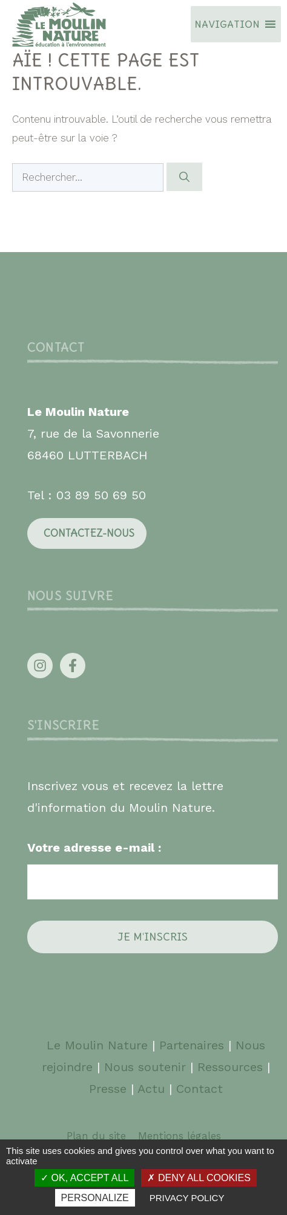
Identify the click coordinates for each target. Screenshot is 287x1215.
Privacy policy (187, 1198)
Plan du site (96, 1136)
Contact (199, 1088)
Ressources (230, 1067)
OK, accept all (84, 1178)
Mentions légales (179, 1136)
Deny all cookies (198, 1178)
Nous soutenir (145, 1067)
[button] (227, 24)
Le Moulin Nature (97, 1045)
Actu (151, 1088)
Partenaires (193, 1045)
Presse (108, 1088)
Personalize (95, 1198)
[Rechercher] (184, 177)
